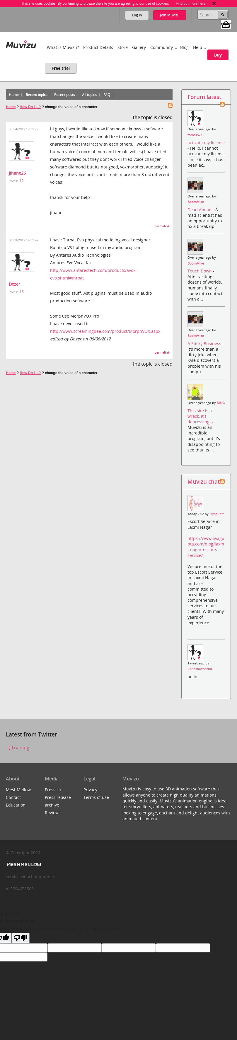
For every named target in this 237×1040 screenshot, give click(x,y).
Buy (218, 55)
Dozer (14, 284)
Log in (137, 15)
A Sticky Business (204, 343)
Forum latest (204, 96)
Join (170, 15)
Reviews (53, 812)
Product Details (98, 47)
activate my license (206, 142)
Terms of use (96, 797)
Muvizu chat (203, 481)
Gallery (139, 47)
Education (15, 805)
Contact (13, 797)
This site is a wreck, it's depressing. (199, 416)
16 (21, 291)
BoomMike (195, 202)
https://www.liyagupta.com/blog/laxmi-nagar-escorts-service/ (205, 547)
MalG (221, 403)
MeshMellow (18, 789)
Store (122, 47)
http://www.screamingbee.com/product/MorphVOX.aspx (105, 331)
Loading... (19, 747)
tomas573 (194, 135)
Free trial (61, 68)
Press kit (53, 789)
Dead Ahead (200, 209)
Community (161, 47)
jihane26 (17, 173)
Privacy (90, 789)
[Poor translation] (20, 938)
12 (21, 180)
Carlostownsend (199, 669)
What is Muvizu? (63, 47)
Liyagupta (216, 514)
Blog (184, 47)
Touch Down (200, 271)
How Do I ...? (30, 107)
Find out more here (190, 3)
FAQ (106, 94)
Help (197, 47)
